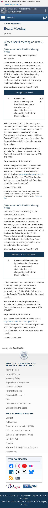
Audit (30, 435)
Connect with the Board (16, 408)
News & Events (13, 374)
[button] (4, 10)
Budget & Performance (16, 435)
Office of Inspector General (18, 430)
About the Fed (12, 370)
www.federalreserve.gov (29, 174)
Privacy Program (30, 447)
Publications (11, 422)
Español (9, 443)
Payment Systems (14, 391)
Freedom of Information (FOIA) (20, 426)
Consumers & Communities (18, 404)
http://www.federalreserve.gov (17, 322)
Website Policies (13, 447)
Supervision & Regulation (17, 382)
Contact (9, 418)
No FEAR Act (12, 439)
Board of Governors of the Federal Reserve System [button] (22, 10)
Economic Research (15, 395)
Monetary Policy (13, 378)
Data (8, 399)
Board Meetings (13, 23)
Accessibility (11, 452)
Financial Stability (14, 387)
